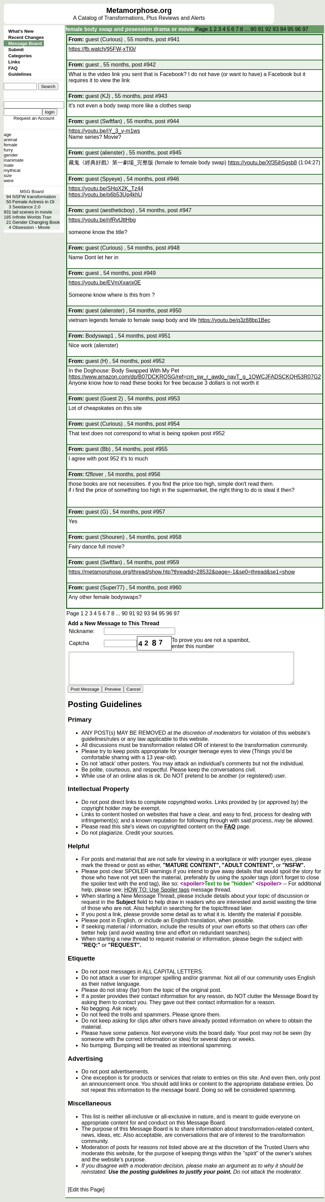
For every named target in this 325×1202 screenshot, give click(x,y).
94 (283, 29)
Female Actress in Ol (33, 201)
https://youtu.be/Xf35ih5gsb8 (262, 162)
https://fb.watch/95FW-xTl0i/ (102, 49)
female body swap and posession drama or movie (129, 29)
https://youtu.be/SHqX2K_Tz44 (105, 188)
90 (253, 29)
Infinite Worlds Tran (31, 217)
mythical (12, 170)
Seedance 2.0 (26, 206)
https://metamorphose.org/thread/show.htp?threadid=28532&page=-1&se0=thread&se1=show (181, 572)
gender (11, 155)
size (8, 175)
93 (276, 29)
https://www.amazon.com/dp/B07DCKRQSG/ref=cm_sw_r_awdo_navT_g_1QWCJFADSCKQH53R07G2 (194, 377)
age (7, 134)
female (10, 144)
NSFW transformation (34, 196)
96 (298, 29)
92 (268, 29)
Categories (20, 55)
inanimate (14, 160)
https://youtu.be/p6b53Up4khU (105, 194)
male (9, 165)
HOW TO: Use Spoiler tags (156, 890)
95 (291, 29)
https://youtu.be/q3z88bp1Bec (234, 320)
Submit (16, 49)
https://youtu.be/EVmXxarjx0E (104, 282)
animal (10, 139)
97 (305, 29)
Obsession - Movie (31, 227)
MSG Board (32, 191)
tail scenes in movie (32, 212)
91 (261, 29)
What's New (20, 31)
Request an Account (34, 118)
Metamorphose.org (139, 10)
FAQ (12, 68)
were (9, 180)
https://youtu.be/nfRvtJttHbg (102, 220)
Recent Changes (26, 37)
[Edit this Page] (86, 1189)
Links (14, 61)
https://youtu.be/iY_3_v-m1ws (104, 131)
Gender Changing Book (36, 222)
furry (8, 149)
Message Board (25, 43)
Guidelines (19, 74)
